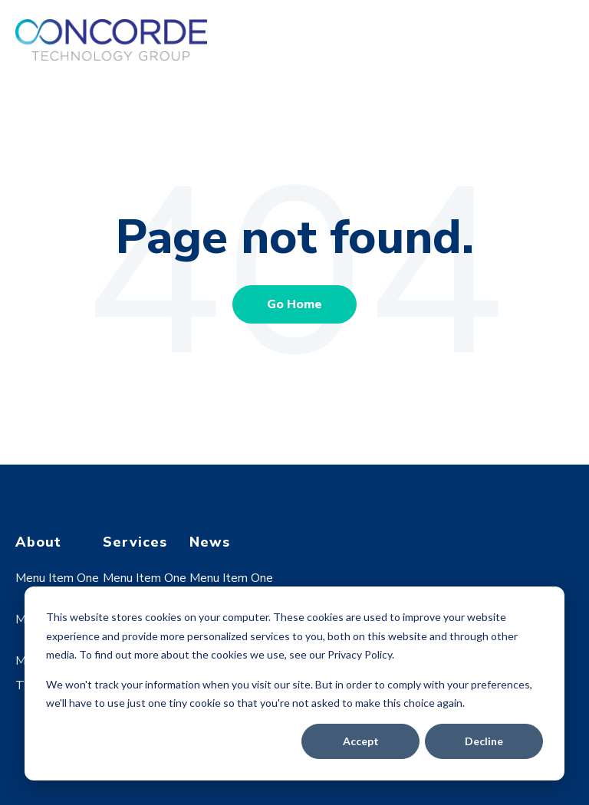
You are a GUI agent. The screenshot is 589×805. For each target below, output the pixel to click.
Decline (484, 741)
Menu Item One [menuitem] (57, 578)
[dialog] (294, 683)
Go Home (294, 304)
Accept (361, 741)
